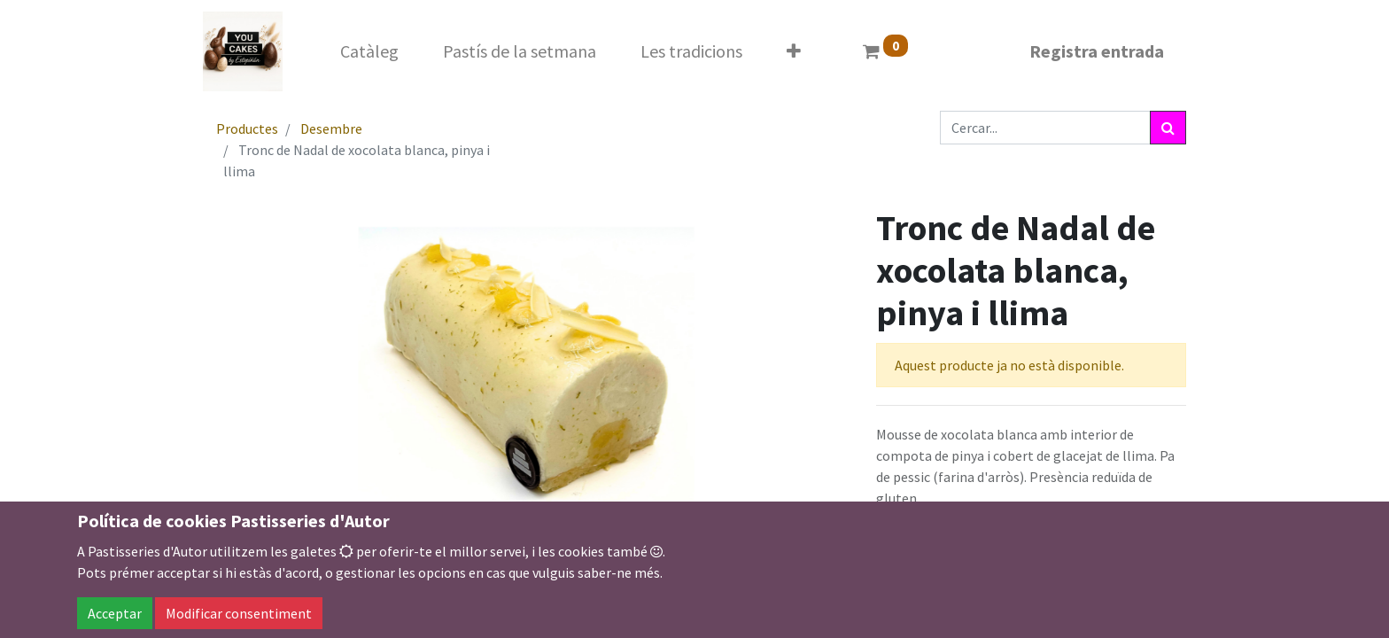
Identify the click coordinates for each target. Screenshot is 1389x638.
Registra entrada (1096, 51)
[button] (793, 51)
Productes (247, 128)
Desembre (331, 128)
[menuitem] (369, 51)
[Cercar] (1168, 127)
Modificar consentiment (239, 613)
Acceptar (115, 613)
